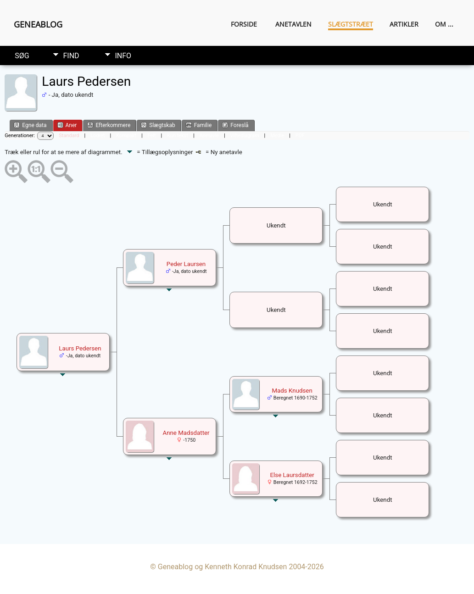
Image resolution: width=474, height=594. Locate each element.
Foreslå (235, 125)
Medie (277, 136)
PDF (300, 136)
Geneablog (38, 24)
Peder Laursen (186, 264)
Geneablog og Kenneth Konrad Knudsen (222, 566)
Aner (67, 125)
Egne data (30, 125)
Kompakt (126, 136)
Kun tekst (177, 136)
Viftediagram (244, 136)
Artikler (404, 24)
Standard (69, 136)
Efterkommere (108, 125)
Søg (22, 55)
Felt (152, 136)
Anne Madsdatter (185, 432)
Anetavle (209, 136)
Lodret (97, 136)
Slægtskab (158, 125)
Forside (244, 24)
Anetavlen (293, 24)
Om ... (444, 24)
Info (123, 55)
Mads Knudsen (292, 390)
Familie (199, 125)
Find (71, 55)
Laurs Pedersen (80, 348)
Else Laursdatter (292, 475)
